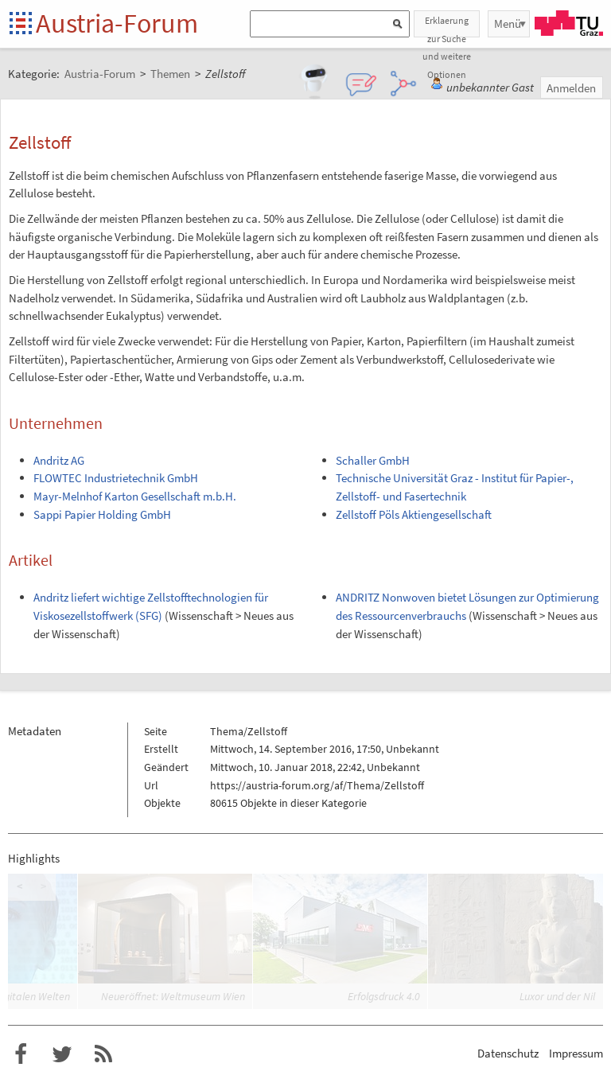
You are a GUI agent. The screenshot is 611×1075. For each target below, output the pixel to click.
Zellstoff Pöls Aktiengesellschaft (414, 514)
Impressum (576, 1053)
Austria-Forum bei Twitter (62, 1054)
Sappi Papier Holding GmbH (102, 514)
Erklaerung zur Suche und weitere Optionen (446, 25)
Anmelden (571, 87)
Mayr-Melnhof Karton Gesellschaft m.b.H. (134, 496)
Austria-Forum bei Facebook (20, 1054)
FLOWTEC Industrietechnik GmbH (115, 477)
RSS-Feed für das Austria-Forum (103, 1054)
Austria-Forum (117, 23)
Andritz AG (58, 460)
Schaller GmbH (373, 460)
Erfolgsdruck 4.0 (384, 996)
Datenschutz (508, 1053)
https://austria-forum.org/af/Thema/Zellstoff (317, 785)
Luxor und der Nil (557, 996)
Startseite (22, 24)
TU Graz (569, 23)
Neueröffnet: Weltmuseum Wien (173, 996)
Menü (507, 23)
